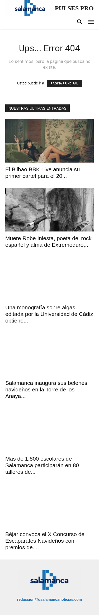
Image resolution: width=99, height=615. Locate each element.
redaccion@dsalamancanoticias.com (49, 599)
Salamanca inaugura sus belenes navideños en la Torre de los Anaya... (46, 389)
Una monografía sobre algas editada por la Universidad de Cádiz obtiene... (49, 314)
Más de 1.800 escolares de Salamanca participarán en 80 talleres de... (42, 465)
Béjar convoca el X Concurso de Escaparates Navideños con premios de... (44, 540)
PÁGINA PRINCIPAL (64, 83)
